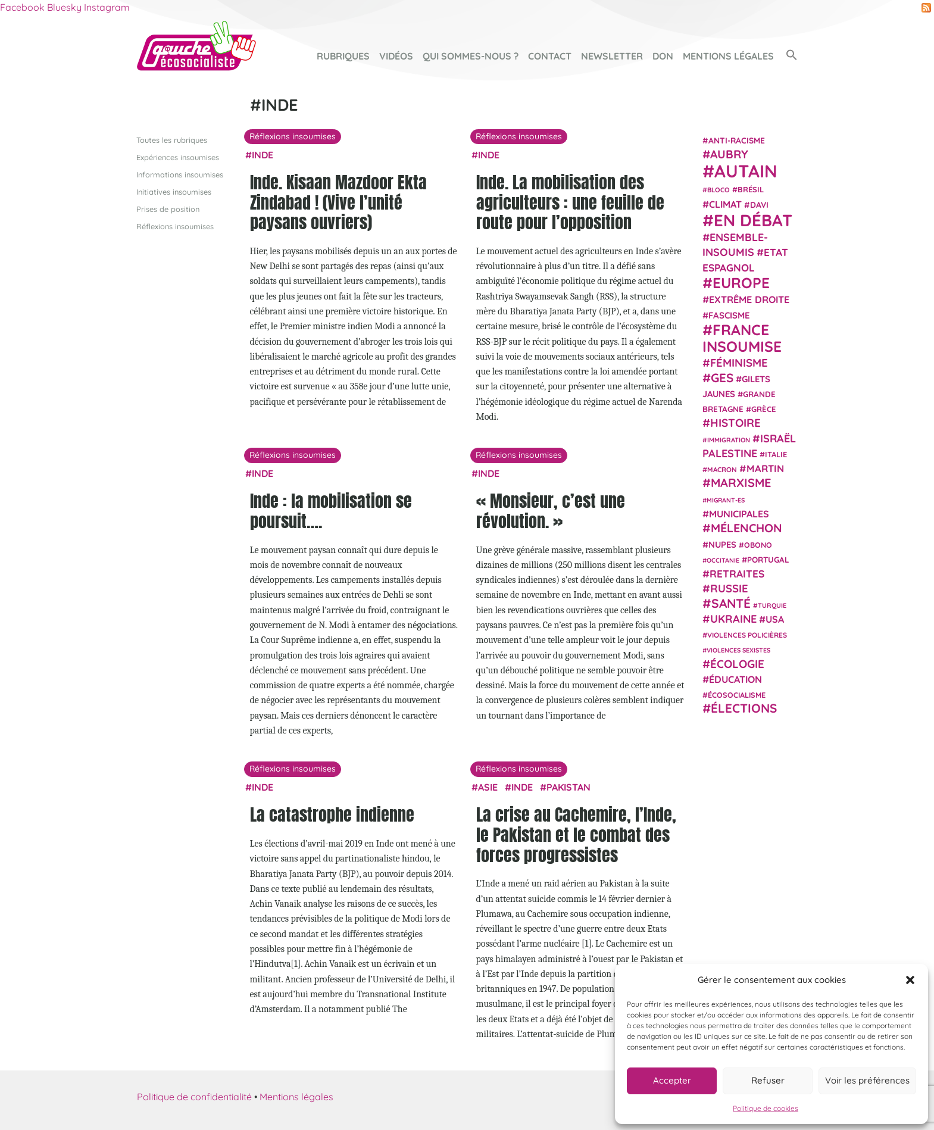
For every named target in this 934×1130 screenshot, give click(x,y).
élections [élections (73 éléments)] (744, 708)
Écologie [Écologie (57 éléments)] (737, 663)
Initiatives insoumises (173, 191)
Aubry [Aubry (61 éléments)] (729, 154)
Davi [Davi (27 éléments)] (759, 204)
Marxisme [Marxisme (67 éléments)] (741, 482)
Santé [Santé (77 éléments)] (731, 602)
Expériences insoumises (177, 156)
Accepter (672, 1080)
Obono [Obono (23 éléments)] (758, 544)
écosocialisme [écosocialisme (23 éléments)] (737, 695)
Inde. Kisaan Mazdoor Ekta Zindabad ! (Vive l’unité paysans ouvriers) (338, 202)
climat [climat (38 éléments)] (725, 204)
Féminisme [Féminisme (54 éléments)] (739, 362)
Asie (488, 787)
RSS (926, 8)
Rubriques (343, 56)
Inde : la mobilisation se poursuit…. (331, 510)
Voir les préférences (867, 1080)
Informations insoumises (179, 174)
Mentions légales (728, 56)
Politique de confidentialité (194, 1097)
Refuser (768, 1080)
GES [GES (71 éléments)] (722, 377)
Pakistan (568, 787)
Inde (262, 154)
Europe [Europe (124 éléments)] (741, 282)
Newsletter (612, 56)
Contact (549, 56)
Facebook (22, 7)
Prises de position (167, 209)
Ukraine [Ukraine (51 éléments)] (733, 619)
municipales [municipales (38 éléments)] (739, 514)
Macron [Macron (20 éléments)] (722, 469)
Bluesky (64, 7)
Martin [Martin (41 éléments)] (765, 468)
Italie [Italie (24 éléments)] (776, 454)
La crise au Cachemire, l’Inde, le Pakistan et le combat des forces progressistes (576, 834)
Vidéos (396, 56)
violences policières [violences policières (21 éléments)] (747, 634)
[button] (910, 980)
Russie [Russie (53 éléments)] (729, 588)
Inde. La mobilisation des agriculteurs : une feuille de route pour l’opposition (570, 202)
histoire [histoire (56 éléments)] (735, 423)
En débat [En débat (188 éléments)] (753, 220)
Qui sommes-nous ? (470, 56)
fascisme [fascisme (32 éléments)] (729, 314)
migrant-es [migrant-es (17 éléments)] (726, 499)
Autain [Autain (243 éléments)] (745, 171)
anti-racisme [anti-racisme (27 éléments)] (736, 140)
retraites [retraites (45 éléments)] (737, 573)
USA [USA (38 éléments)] (775, 619)
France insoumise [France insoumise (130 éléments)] (742, 337)
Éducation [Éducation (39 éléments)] (735, 679)
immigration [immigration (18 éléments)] (728, 439)
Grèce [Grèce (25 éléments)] (763, 409)
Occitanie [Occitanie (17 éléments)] (723, 559)
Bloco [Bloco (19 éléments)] (718, 190)
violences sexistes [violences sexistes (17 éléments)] (738, 650)
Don (662, 56)
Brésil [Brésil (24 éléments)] (751, 189)
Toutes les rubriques (171, 139)
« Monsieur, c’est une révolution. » (550, 510)
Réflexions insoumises (175, 226)
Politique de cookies (765, 1108)
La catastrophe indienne (332, 814)
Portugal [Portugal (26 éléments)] (768, 559)
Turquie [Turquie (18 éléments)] (772, 605)
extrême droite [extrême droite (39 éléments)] (749, 299)
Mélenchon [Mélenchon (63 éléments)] (746, 527)
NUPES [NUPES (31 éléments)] (722, 544)
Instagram (107, 7)
